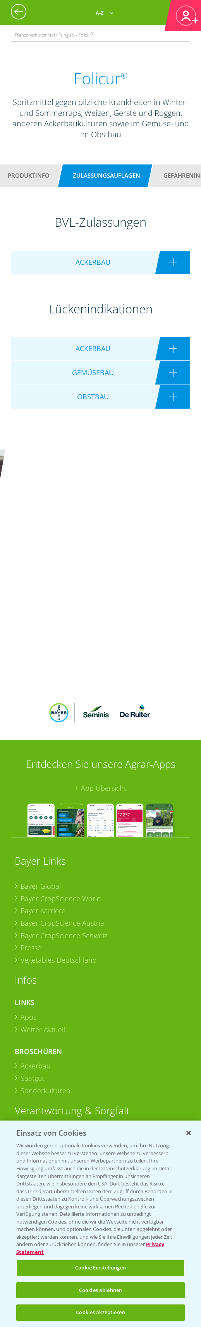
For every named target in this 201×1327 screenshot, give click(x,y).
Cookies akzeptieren (100, 1312)
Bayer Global (41, 777)
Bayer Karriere (43, 801)
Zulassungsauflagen (106, 175)
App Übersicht (103, 678)
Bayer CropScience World (61, 789)
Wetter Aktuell (43, 920)
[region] (100, 1224)
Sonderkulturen (45, 981)
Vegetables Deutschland (59, 850)
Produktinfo (29, 175)
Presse (31, 838)
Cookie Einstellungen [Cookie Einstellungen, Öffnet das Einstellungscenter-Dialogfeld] (100, 1267)
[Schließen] (188, 1133)
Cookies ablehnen (100, 1290)
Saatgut (33, 969)
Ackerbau (36, 956)
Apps (28, 908)
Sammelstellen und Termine (65, 1037)
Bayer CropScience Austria (62, 813)
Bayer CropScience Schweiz (64, 825)
